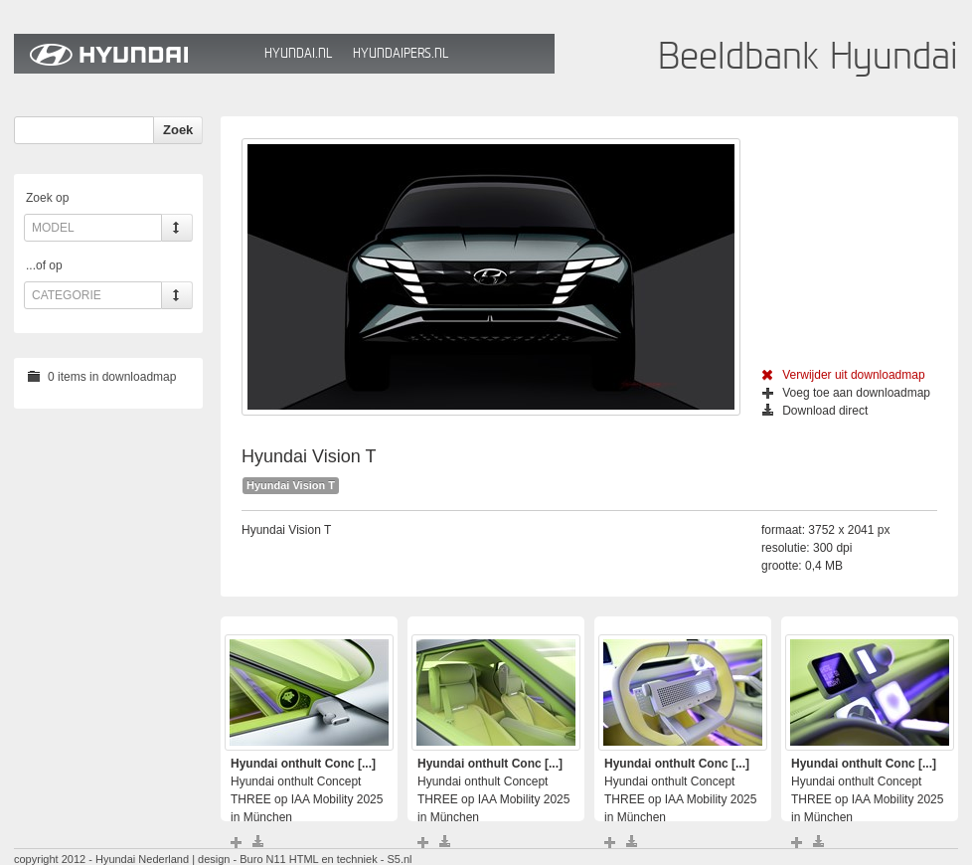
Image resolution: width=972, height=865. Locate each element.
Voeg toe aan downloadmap (846, 393)
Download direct (815, 411)
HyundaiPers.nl (400, 53)
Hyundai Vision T (290, 485)
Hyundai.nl (298, 53)
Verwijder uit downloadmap (843, 375)
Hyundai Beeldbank (134, 54)
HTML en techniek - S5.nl (350, 859)
